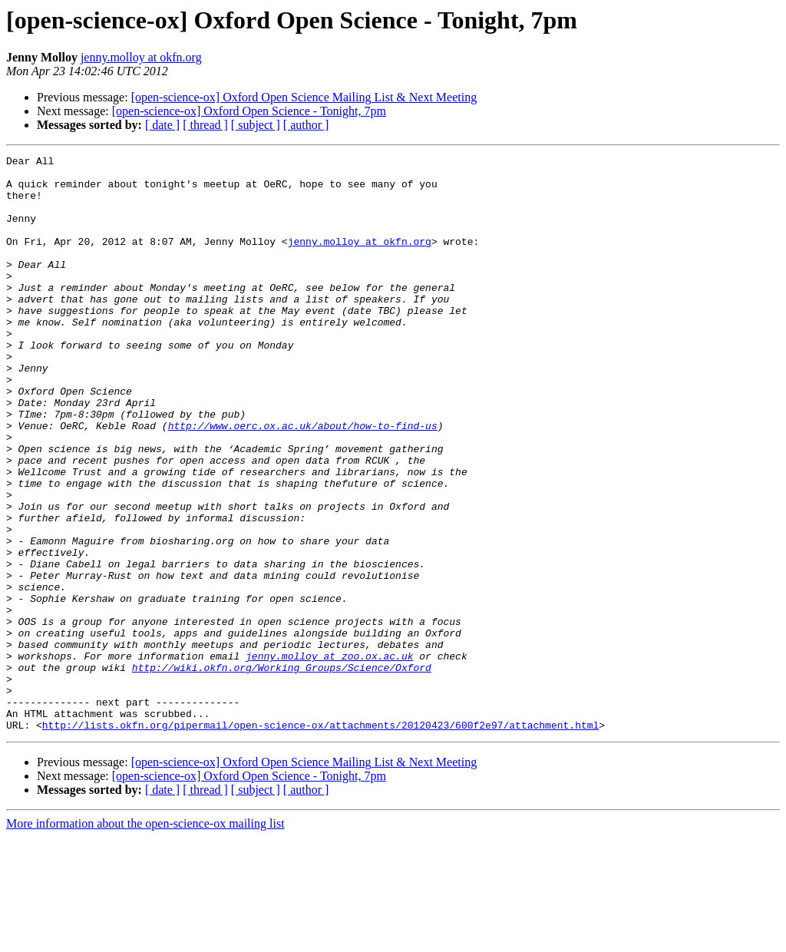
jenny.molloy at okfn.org (141, 57)
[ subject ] (255, 124)
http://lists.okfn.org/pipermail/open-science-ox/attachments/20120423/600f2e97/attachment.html (320, 840)
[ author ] (306, 124)
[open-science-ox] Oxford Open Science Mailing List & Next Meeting (304, 97)
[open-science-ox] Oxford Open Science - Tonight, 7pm (249, 110)
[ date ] (162, 124)
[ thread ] (205, 124)
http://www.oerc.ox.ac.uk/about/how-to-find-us (303, 481)
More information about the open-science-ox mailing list (145, 938)
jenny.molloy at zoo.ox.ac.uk (329, 757)
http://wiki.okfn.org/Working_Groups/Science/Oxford (281, 771)
